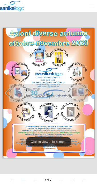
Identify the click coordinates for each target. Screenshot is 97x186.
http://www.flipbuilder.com (48, 96)
